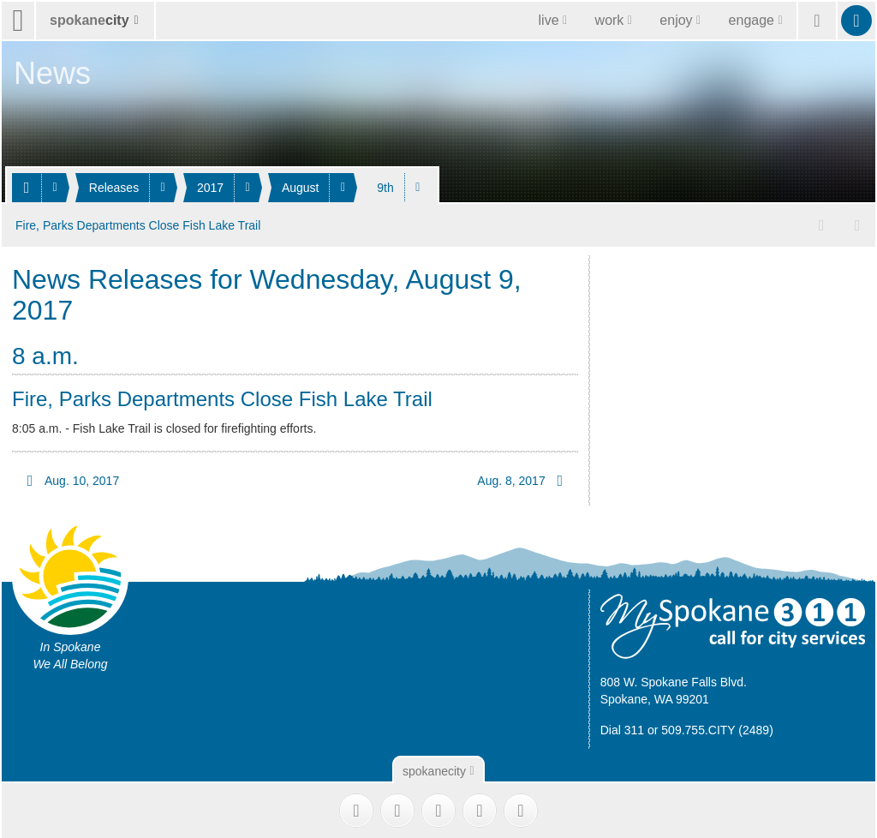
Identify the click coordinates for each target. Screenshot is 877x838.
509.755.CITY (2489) (717, 728)
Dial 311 (622, 728)
